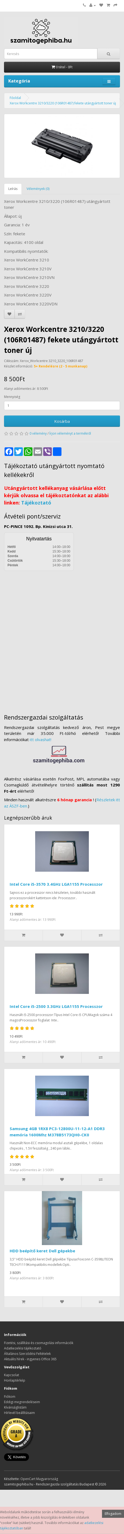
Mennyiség (12, 396)
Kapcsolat (11, 1375)
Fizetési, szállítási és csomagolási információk (38, 1343)
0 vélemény (38, 433)
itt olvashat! (40, 739)
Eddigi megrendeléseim (22, 1402)
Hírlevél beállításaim (19, 1412)
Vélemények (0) (38, 188)
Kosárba (62, 421)
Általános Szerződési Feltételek (27, 1353)
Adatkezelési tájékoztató (22, 1348)
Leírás (12, 188)
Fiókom (9, 1396)
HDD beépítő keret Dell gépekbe (42, 1250)
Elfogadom (113, 1513)
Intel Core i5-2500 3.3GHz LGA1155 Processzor (56, 1006)
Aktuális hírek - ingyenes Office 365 (30, 1359)
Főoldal (15, 98)
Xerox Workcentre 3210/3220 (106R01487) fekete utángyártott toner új (63, 103)
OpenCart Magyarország (39, 1479)
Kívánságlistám (15, 1407)
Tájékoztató (36, 502)
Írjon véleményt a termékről (70, 433)
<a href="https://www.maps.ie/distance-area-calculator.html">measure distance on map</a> (62, 638)
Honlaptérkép (14, 1380)
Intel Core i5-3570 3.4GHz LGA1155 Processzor (56, 884)
